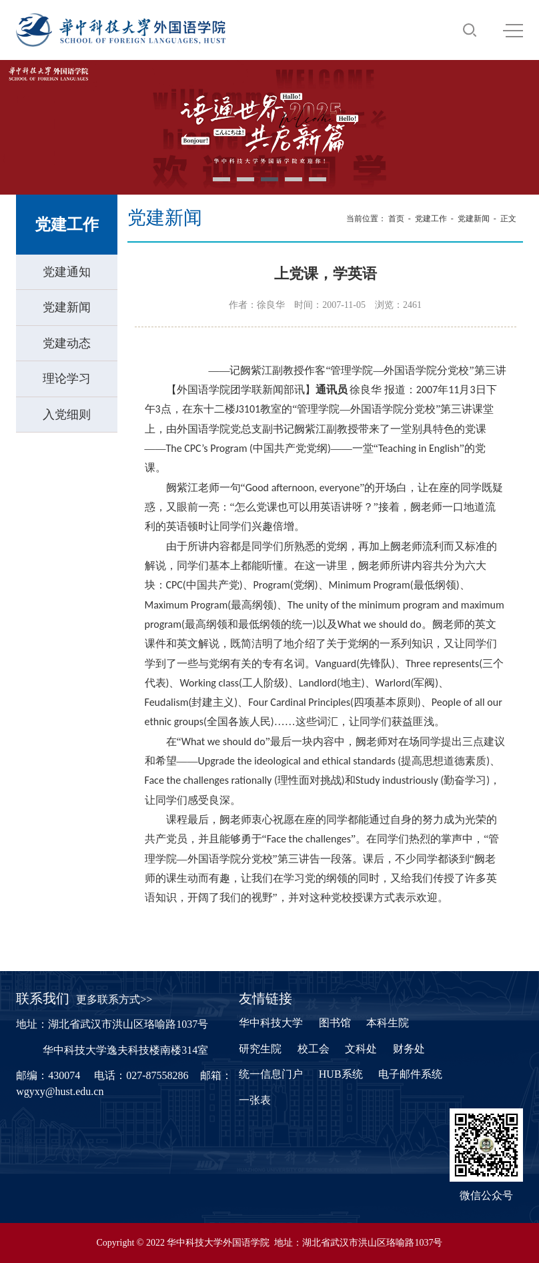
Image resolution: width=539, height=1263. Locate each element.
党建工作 (431, 218)
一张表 (255, 1100)
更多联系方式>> (114, 999)
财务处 (409, 1048)
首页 (396, 218)
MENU (513, 30)
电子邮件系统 (410, 1074)
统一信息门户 (271, 1074)
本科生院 (387, 1022)
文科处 (361, 1048)
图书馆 (335, 1022)
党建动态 (67, 343)
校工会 (314, 1048)
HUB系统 (341, 1074)
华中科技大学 (271, 1022)
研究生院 (260, 1048)
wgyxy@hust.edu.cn (59, 1091)
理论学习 (67, 378)
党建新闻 (67, 307)
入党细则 (67, 414)
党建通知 (67, 272)
